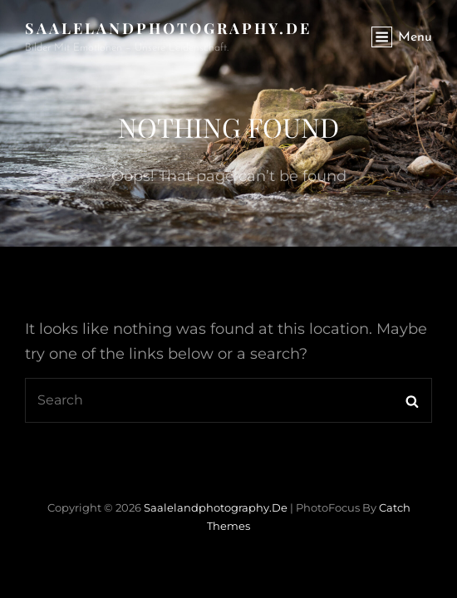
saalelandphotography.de (168, 28)
